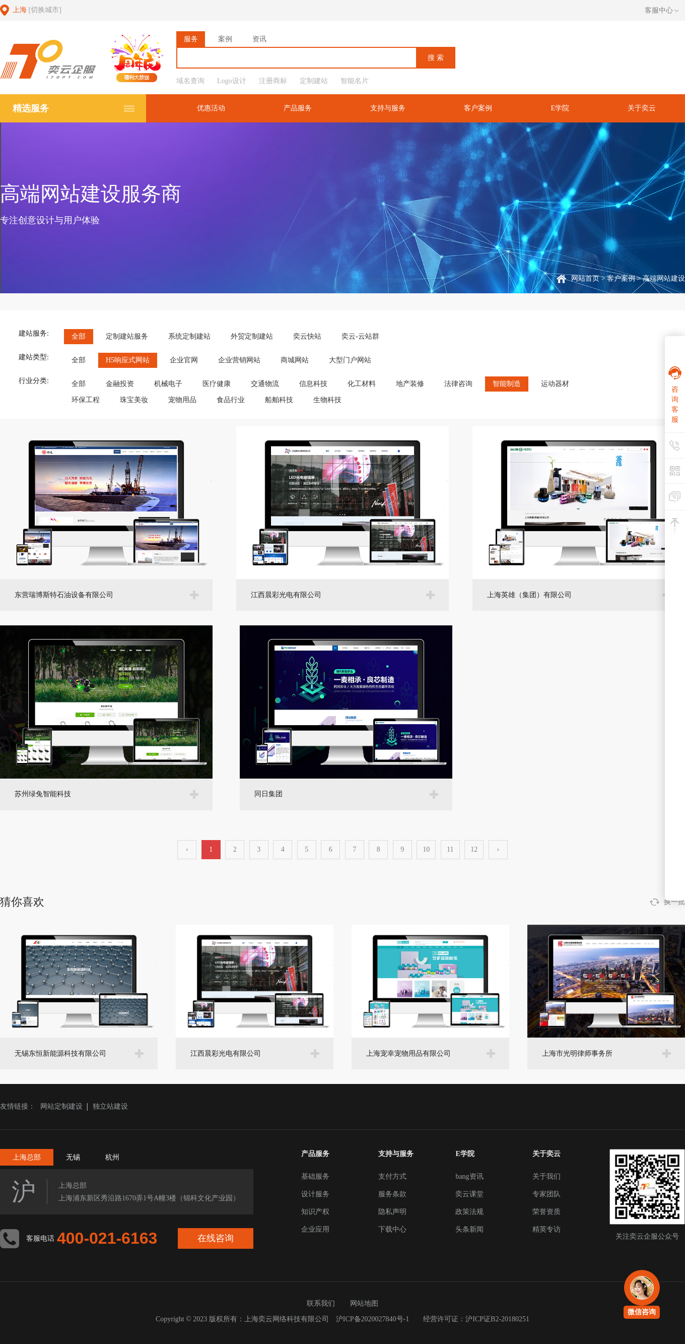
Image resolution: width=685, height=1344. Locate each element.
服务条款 (392, 1194)
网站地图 (364, 1303)
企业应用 (315, 1229)
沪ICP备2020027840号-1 (372, 1319)
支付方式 (392, 1176)
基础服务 (315, 1176)
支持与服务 (387, 108)
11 (450, 849)
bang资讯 (469, 1176)
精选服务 (31, 108)
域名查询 (190, 81)
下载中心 (392, 1229)
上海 (37, 10)
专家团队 (546, 1194)
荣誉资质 (546, 1211)
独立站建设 (110, 1106)
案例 (225, 39)
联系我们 (321, 1303)
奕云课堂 (469, 1194)
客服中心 (661, 11)
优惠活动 (211, 108)
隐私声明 (392, 1211)
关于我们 (546, 1176)
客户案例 (478, 108)
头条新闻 (469, 1229)
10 (426, 849)
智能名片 (354, 81)
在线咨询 (215, 1238)
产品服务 (298, 108)
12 (473, 849)
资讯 (259, 39)
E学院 (560, 108)
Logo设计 (231, 81)
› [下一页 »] (498, 849)
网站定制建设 (61, 1106)
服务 (191, 39)
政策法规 (469, 1211)
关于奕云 (642, 108)
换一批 (674, 902)
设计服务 (315, 1194)
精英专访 (546, 1229)
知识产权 (315, 1211)
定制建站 (314, 81)
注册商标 (273, 81)
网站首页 (585, 278)
